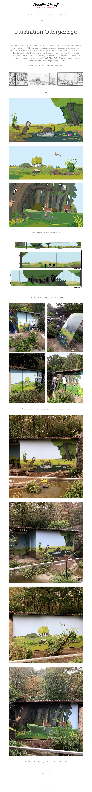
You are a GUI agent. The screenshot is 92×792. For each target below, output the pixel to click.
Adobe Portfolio (49, 786)
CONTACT (51, 14)
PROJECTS (28, 14)
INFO (40, 14)
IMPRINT (64, 14)
